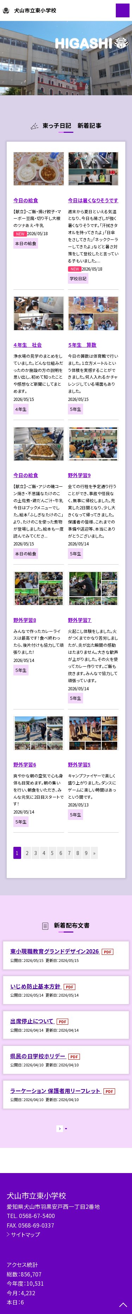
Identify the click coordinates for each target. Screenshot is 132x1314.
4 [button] (44, 852)
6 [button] (60, 852)
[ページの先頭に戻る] (123, 1305)
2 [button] (27, 852)
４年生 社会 (27, 344)
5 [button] (52, 852)
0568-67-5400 (37, 1215)
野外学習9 (79, 474)
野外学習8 (24, 619)
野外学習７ (80, 619)
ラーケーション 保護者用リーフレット (56, 1090)
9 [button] (86, 852)
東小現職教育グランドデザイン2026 (55, 951)
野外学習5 (79, 764)
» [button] (94, 852)
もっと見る (62, 1130)
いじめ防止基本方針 (36, 986)
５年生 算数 (82, 344)
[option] (66, 58)
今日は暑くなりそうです (93, 200)
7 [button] (69, 852)
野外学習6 (24, 764)
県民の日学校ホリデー (38, 1056)
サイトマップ (25, 1234)
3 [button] (35, 852)
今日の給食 (25, 200)
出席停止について (32, 1021)
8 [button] (77, 852)
